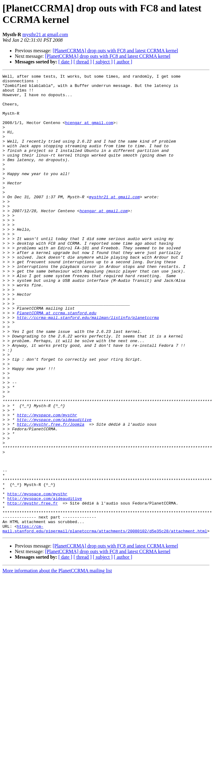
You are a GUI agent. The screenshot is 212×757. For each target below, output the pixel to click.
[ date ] (65, 61)
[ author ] (123, 61)
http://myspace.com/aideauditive (54, 489)
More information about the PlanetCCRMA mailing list (57, 662)
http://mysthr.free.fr (32, 589)
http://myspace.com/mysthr (47, 483)
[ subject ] (103, 61)
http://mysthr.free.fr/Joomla (50, 494)
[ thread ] (82, 61)
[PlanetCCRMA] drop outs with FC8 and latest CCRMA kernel (115, 50)
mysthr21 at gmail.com (45, 34)
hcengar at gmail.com (89, 132)
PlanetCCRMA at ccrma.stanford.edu (56, 361)
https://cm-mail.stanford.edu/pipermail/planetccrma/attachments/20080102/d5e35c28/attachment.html (104, 620)
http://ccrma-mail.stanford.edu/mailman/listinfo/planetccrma (88, 366)
